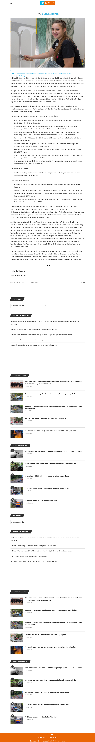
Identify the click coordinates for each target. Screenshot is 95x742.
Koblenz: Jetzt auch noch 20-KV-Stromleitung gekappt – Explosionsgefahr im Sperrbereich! (41, 581)
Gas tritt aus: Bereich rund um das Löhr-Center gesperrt (29, 587)
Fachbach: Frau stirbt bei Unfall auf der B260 (41, 531)
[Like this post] (74, 282)
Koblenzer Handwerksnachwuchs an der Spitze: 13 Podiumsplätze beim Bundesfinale (41, 74)
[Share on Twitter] (79, 282)
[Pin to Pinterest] (81, 282)
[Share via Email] (84, 282)
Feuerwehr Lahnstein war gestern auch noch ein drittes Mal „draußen (34, 592)
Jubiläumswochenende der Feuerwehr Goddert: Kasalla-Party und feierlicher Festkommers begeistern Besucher (53, 660)
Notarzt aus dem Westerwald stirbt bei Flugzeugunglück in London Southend (53, 729)
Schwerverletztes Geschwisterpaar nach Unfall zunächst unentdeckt (50, 494)
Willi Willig (21, 76)
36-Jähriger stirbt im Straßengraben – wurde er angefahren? (47, 506)
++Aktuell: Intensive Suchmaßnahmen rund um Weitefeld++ (47, 519)
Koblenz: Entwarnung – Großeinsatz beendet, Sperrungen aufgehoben (34, 576)
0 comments (33, 282)
